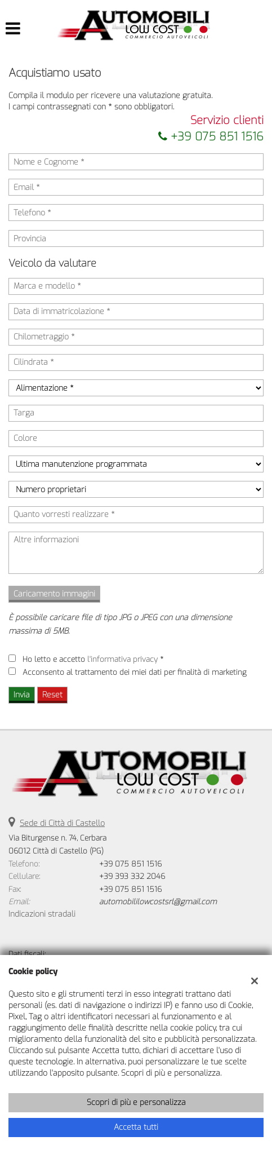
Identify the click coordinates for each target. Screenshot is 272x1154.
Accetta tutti (136, 1127)
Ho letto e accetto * (93, 659)
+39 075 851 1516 (211, 136)
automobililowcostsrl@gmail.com (158, 902)
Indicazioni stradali (41, 914)
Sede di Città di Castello (62, 823)
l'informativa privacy (122, 659)
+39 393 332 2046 (132, 876)
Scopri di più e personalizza (136, 1102)
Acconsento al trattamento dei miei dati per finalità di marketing (135, 672)
